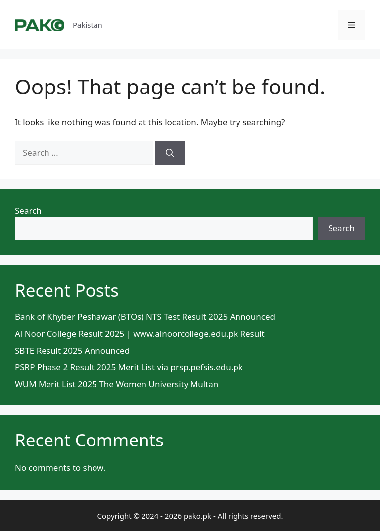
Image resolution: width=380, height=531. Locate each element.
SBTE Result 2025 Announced (72, 350)
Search (28, 210)
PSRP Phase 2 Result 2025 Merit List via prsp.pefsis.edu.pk (129, 367)
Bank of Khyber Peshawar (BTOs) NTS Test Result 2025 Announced (145, 316)
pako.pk (197, 516)
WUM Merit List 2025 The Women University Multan (116, 384)
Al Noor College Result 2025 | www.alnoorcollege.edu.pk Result (140, 333)
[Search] (170, 153)
